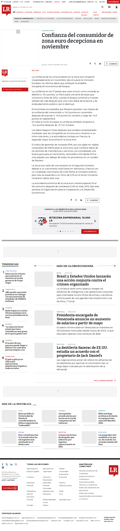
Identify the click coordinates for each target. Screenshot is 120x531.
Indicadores (31, 491)
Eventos (62, 483)
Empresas (30, 483)
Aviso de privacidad (86, 482)
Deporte (101, 411)
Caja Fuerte (47, 471)
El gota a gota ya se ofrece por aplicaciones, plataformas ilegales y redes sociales (16, 364)
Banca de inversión (108, 18)
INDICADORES (107, 12)
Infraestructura (48, 491)
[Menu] (14, 12)
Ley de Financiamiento (65, 18)
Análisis (61, 469)
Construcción (11, 271)
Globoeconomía (65, 485)
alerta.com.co (7, 523)
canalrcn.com (56, 521)
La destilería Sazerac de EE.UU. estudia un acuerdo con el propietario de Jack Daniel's (82, 351)
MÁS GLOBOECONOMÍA (103, 380)
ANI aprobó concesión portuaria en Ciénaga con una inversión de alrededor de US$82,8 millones (15, 296)
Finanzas (30, 485)
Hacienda (8, 308)
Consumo (30, 477)
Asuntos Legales (33, 471)
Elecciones (25, 21)
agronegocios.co (28, 518)
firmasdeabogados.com (67, 518)
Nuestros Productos (86, 476)
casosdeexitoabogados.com (13, 521)
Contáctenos (84, 479)
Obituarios (47, 494)
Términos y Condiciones (88, 485)
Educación (102, 432)
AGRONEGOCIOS (67, 12)
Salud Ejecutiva (65, 500)
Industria (62, 432)
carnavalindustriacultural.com (37, 521)
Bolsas (21, 432)
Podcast (30, 500)
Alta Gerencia (48, 469)
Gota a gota (87, 18)
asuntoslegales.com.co (10, 518)
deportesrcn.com (21, 523)
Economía (63, 477)
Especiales (47, 483)
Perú (16, 21)
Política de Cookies (86, 493)
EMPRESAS (37, 12)
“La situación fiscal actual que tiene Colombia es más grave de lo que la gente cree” (16, 330)
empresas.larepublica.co (46, 518)
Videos (45, 505)
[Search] (102, 7)
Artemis (78, 18)
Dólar (97, 18)
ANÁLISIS (77, 12)
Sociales (30, 505)
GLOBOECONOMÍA (53, 12)
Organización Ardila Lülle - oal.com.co (109, 519)
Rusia (20, 411)
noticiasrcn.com (82, 521)
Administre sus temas (12, 89)
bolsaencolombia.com (87, 518)
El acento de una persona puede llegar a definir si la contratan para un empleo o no (16, 346)
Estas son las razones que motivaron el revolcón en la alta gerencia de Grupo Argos (15, 278)
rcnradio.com (69, 521)
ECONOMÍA (28, 12)
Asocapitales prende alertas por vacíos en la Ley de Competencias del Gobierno (67, 418)
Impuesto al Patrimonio (45, 18)
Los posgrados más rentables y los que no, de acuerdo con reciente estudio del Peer (107, 440)
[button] (35, 221)
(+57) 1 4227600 (8, 480)
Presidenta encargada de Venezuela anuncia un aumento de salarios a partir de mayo (84, 319)
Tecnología (9, 356)
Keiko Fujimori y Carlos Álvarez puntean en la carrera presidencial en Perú (16, 314)
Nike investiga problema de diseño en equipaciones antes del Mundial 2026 (108, 418)
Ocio (61, 494)
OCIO (44, 12)
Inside (61, 491)
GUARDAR (111, 64)
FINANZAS (20, 12)
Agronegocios (32, 469)
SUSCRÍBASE (113, 2)
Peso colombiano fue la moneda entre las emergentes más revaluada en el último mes (28, 440)
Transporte (10, 289)
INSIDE (115, 12)
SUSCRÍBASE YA (90, 231)
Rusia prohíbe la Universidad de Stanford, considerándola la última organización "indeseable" (28, 420)
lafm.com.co (95, 521)
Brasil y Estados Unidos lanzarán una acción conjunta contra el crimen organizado (84, 280)
